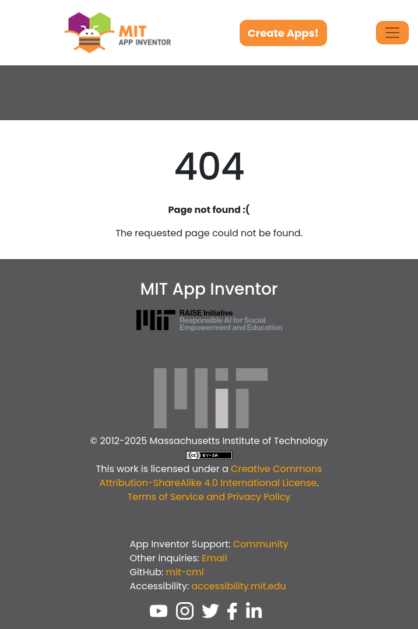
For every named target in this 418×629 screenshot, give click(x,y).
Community (261, 544)
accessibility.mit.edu (238, 586)
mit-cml (184, 572)
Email (214, 558)
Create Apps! (283, 33)
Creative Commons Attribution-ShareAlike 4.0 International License (210, 476)
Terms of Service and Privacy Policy (209, 497)
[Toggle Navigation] (392, 32)
